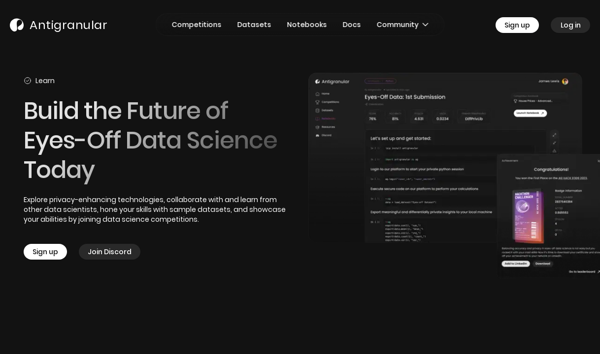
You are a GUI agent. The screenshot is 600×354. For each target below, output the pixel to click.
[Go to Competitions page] (197, 25)
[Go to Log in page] (570, 25)
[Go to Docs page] (352, 25)
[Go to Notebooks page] (307, 25)
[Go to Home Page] (58, 25)
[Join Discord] (109, 252)
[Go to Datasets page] (254, 25)
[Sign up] (51, 252)
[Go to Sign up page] (523, 25)
